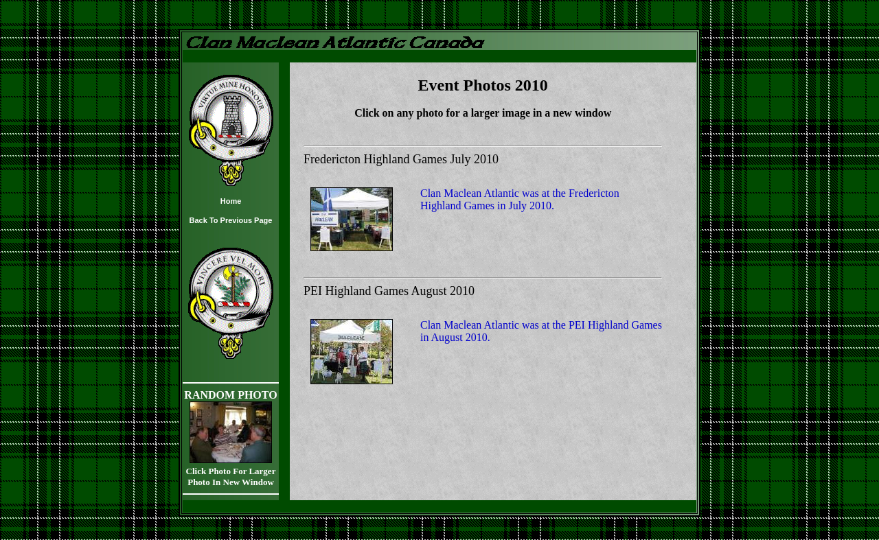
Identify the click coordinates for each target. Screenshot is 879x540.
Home (231, 201)
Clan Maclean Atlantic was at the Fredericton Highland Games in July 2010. (519, 199)
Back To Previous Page (231, 220)
